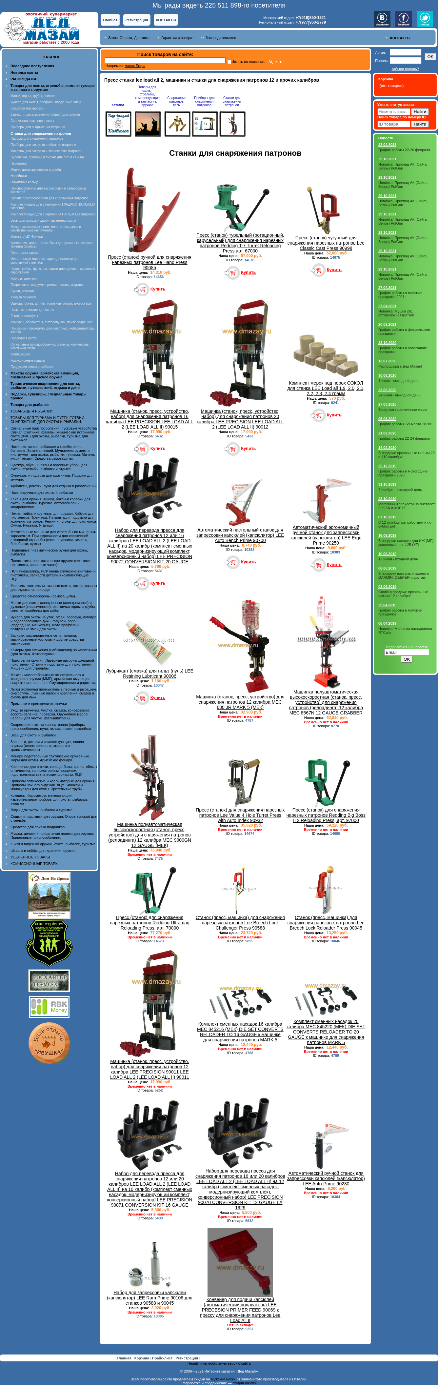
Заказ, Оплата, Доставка (128, 38)
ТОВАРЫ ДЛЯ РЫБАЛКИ (31, 411)
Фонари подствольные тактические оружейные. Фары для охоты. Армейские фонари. (50, 758)
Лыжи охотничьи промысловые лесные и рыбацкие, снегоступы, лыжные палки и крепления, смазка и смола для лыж (53, 693)
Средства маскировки (27, 108)
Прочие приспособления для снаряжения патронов (49, 198)
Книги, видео (20, 354)
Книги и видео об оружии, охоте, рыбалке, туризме (52, 844)
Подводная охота (23, 338)
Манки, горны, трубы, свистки (32, 96)
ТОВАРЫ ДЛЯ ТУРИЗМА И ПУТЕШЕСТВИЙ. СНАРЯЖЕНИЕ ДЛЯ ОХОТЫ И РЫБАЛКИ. (47, 420)
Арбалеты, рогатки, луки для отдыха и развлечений (53, 486)
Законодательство (221, 38)
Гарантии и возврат (177, 38)
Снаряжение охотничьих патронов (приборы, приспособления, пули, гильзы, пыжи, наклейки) (50, 727)
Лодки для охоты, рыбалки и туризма (41, 810)
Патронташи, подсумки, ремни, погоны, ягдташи (47, 285)
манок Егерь (135, 66)
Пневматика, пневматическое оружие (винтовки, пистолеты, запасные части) (50, 563)
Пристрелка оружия (25, 252)
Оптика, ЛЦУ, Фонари (26, 236)
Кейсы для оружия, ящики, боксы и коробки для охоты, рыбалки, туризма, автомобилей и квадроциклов (50, 503)
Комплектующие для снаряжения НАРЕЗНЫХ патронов (52, 214)
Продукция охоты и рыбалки (31, 367)
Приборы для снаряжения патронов (37, 127)
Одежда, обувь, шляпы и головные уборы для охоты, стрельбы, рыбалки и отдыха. (49, 467)
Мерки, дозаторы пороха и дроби (35, 169)
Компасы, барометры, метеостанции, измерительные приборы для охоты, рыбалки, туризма (49, 799)
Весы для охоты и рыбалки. (33, 735)
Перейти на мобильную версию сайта (219, 1363)
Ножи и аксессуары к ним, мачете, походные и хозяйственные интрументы (45, 228)
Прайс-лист (163, 1358)
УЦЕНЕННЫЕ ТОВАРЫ (30, 857)
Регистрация (137, 20)
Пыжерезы (18, 163)
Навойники (18, 176)
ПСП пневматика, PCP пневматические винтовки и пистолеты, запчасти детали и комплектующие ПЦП (52, 575)
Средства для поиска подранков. (38, 827)
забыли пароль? (405, 69)
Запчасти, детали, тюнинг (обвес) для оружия (45, 114)
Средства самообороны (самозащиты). (43, 596)
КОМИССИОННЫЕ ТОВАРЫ (34, 864)
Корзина (142, 1358)
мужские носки (223, 1379)
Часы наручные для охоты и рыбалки (41, 492)
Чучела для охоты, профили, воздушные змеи (45, 102)
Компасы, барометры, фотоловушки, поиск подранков (51, 322)
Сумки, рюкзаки (22, 291)
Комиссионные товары (27, 360)
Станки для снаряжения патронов (232, 101)
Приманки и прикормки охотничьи (38, 704)
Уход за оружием (23, 297)
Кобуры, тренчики (23, 278)
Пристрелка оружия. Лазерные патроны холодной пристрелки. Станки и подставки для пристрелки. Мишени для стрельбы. (52, 664)
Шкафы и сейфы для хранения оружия (42, 851)
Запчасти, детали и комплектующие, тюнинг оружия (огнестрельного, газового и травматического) (47, 746)
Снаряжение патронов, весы (32, 121)
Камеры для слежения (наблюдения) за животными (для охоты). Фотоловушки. (53, 652)
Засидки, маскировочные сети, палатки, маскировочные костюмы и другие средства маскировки (47, 639)
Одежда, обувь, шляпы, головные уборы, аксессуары (50, 303)
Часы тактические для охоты (32, 309)
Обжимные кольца (24, 182)
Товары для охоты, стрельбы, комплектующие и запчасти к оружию (147, 96)
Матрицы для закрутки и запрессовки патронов (46, 151)
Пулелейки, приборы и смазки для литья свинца (47, 157)
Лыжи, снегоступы (24, 316)
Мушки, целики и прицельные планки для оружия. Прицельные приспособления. (52, 835)
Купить (157, 289)
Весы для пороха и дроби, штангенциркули (43, 220)
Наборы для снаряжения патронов (36, 138)
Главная (110, 20)
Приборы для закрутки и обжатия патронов (43, 145)
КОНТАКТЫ (166, 20)
